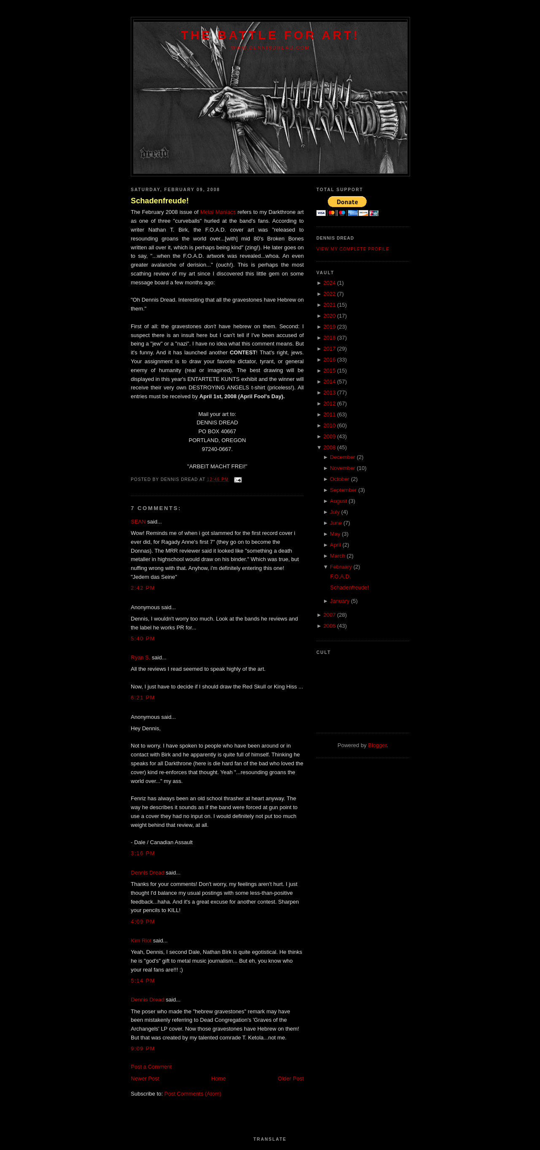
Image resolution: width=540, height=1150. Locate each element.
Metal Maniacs (218, 212)
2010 (329, 425)
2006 (329, 626)
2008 (329, 447)
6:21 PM (143, 697)
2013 (329, 392)
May (335, 534)
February (341, 567)
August (338, 501)
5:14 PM (143, 980)
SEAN (138, 521)
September (343, 490)
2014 (329, 381)
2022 (329, 294)
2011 (329, 414)
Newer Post (145, 1078)
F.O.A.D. (340, 576)
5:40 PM (143, 638)
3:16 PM (143, 853)
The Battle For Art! (270, 35)
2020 (329, 316)
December (342, 457)
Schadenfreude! (160, 201)
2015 (329, 370)
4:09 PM (143, 921)
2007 (329, 615)
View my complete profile (352, 249)
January (339, 601)
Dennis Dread (148, 872)
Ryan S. (140, 657)
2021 (329, 305)
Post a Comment (151, 1067)
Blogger (377, 745)
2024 (329, 283)
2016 (329, 359)
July (335, 512)
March (337, 556)
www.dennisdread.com (270, 47)
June (336, 523)
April (335, 545)
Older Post (291, 1078)
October (339, 479)
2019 (329, 327)
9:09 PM (143, 1048)
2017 (329, 349)
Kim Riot (141, 940)
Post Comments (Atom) (193, 1094)
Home (218, 1078)
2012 (329, 403)
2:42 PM (143, 588)
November (342, 468)
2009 (329, 436)
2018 (329, 338)
